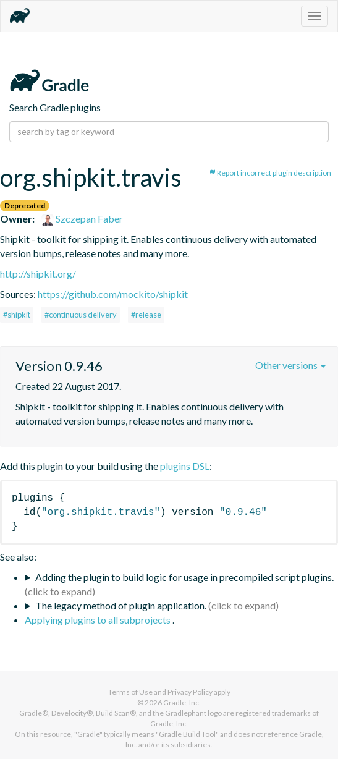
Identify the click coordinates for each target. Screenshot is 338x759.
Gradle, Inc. (182, 702)
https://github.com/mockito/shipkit (113, 294)
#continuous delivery (80, 315)
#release (146, 315)
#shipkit (16, 315)
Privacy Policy (190, 692)
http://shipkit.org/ (38, 273)
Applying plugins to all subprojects (98, 619)
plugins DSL (184, 466)
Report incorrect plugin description (269, 172)
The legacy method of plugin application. (120, 605)
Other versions (290, 365)
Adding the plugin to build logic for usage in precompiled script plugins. (184, 577)
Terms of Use (130, 692)
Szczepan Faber (82, 218)
